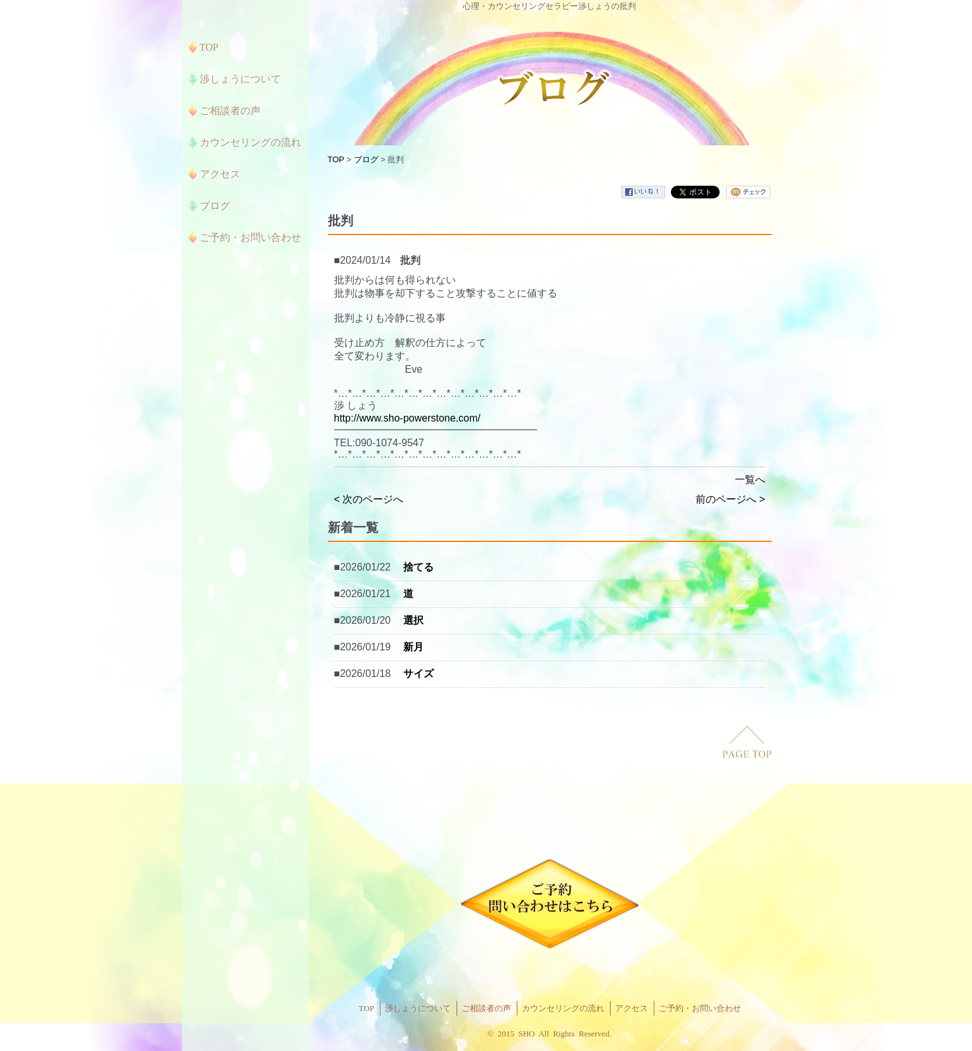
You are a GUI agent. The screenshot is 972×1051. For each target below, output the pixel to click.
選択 (413, 620)
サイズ (418, 673)
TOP (336, 159)
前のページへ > (730, 499)
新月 (413, 647)
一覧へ (750, 479)
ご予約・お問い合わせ (700, 1008)
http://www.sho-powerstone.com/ (407, 418)
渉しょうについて (418, 1008)
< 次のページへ (369, 499)
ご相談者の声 (486, 1008)
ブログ (366, 159)
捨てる (418, 567)
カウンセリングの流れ (563, 1008)
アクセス (631, 1008)
